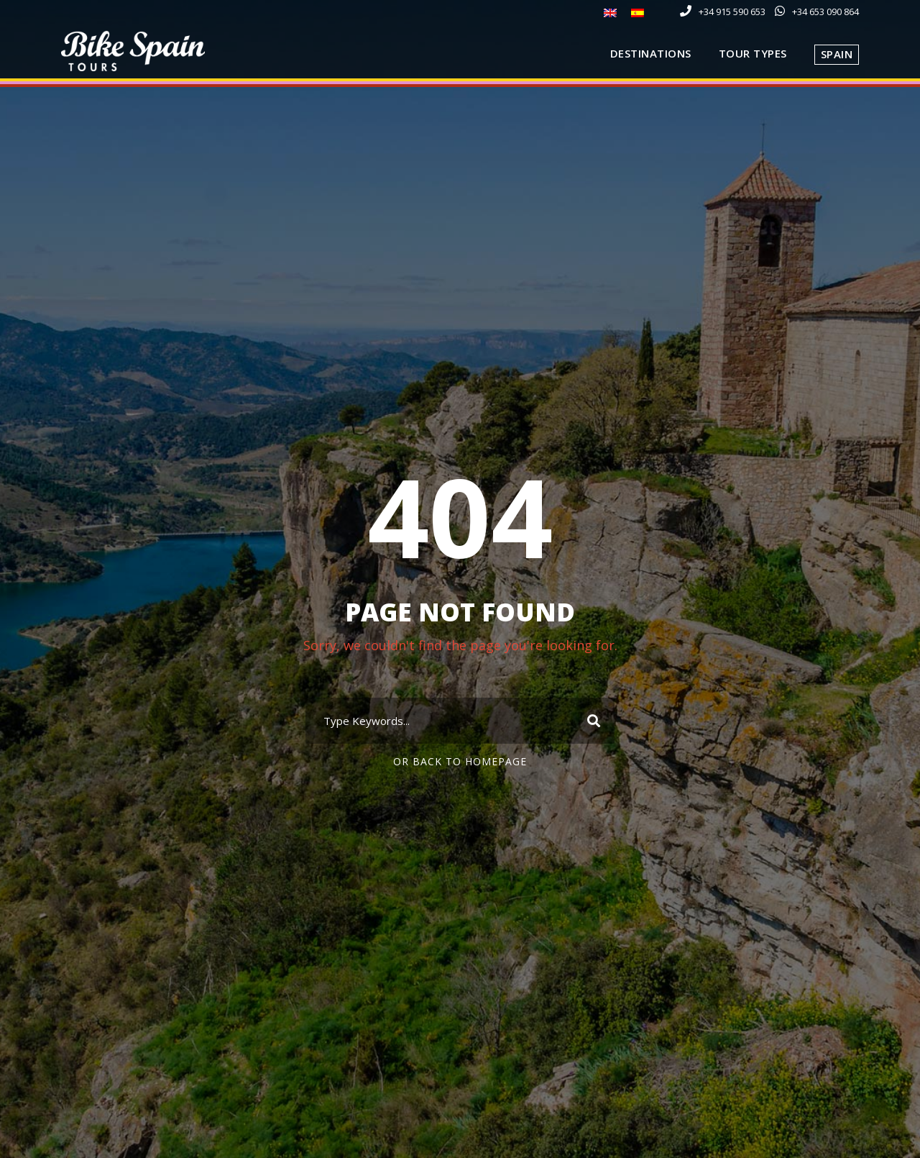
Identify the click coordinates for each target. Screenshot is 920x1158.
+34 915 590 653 (732, 11)
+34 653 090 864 (825, 11)
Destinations (650, 53)
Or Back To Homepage (460, 761)
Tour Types (753, 53)
